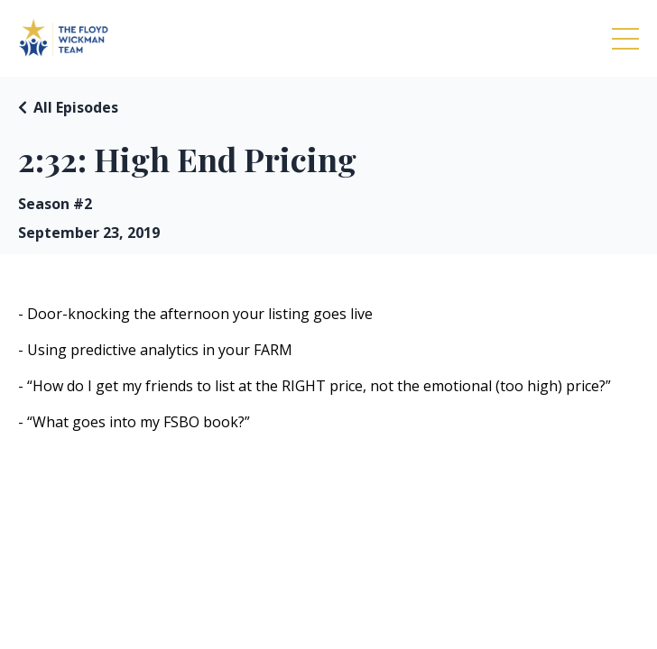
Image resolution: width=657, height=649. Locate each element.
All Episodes (75, 107)
